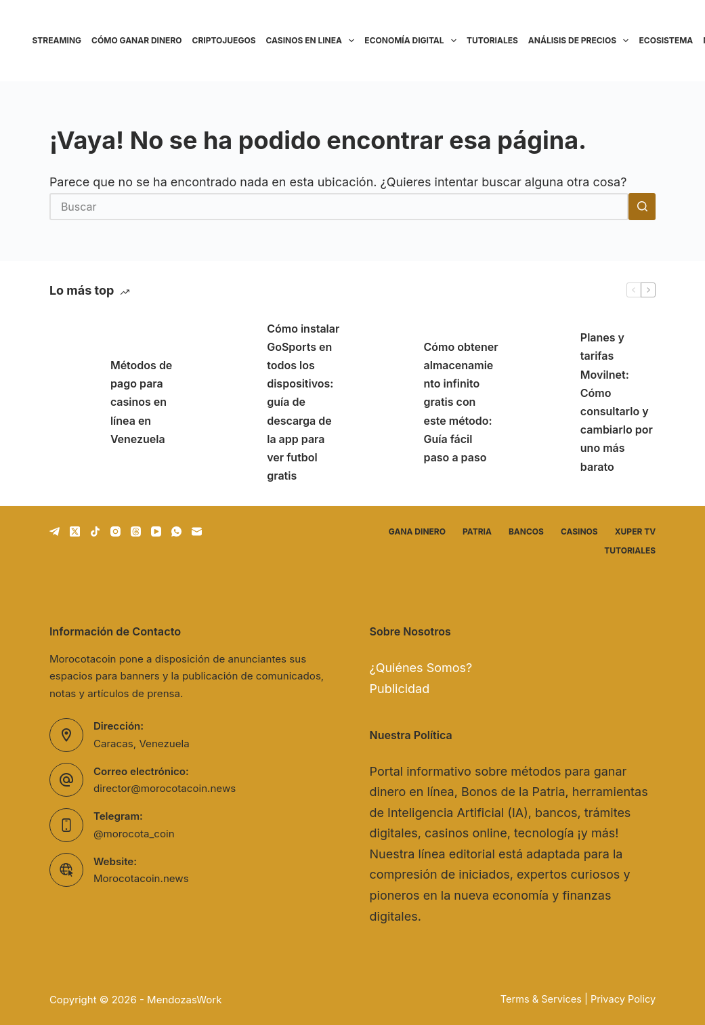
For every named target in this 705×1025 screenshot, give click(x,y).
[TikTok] (95, 531)
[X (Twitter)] (75, 531)
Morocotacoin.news (141, 878)
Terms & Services (541, 999)
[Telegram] (54, 531)
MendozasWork (184, 999)
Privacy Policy (623, 999)
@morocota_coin (134, 833)
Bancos (526, 531)
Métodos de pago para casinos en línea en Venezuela (141, 402)
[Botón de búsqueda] (642, 206)
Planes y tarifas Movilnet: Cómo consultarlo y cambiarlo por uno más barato (616, 402)
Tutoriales (492, 40)
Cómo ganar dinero (136, 40)
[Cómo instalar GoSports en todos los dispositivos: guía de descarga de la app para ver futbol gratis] (229, 402)
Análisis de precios (581, 41)
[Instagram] (115, 531)
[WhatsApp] (176, 531)
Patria (477, 531)
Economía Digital (412, 41)
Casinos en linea (313, 41)
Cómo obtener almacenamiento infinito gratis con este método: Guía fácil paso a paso (461, 402)
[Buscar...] (338, 206)
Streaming (57, 40)
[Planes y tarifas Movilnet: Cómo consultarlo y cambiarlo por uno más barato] (543, 402)
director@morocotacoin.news (164, 788)
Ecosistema (666, 40)
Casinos (579, 531)
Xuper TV (635, 531)
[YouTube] (156, 531)
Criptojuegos (224, 40)
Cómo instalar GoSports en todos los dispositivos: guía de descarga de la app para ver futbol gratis (303, 402)
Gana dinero (417, 531)
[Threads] (136, 531)
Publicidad (400, 689)
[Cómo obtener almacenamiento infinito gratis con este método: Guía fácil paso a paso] (386, 402)
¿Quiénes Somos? (421, 668)
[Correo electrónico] (197, 531)
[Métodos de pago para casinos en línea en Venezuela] (73, 402)
